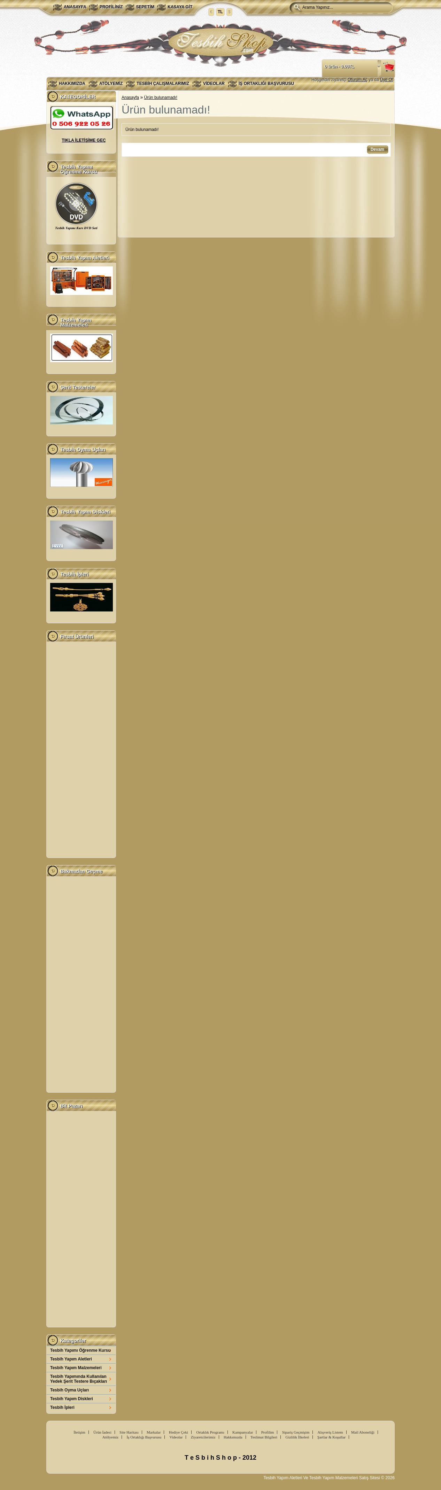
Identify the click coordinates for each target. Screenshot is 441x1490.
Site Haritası (129, 1432)
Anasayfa (75, 7)
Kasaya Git (180, 7)
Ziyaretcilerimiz (203, 1437)
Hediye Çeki (178, 1432)
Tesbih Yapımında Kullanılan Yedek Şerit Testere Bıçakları (78, 1379)
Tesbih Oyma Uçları (69, 1390)
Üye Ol (386, 79)
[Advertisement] (81, 749)
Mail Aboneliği (362, 1432)
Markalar (154, 1432)
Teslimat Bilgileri (263, 1437)
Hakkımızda (72, 83)
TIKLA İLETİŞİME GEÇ (84, 140)
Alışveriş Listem (330, 1432)
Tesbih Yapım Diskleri (71, 1398)
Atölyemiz (111, 83)
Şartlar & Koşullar (331, 1437)
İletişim (79, 1432)
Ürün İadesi (102, 1432)
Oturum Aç (358, 79)
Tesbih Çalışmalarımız (163, 83)
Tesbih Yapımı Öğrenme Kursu (80, 1350)
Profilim (267, 1432)
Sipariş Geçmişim (296, 1432)
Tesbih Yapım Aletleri (71, 1359)
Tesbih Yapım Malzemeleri (76, 1367)
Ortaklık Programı (210, 1432)
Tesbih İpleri (62, 1407)
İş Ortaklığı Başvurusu (266, 83)
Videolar (214, 83)
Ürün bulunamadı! (160, 97)
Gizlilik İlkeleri (297, 1437)
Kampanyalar (242, 1432)
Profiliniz (111, 7)
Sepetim (145, 7)
